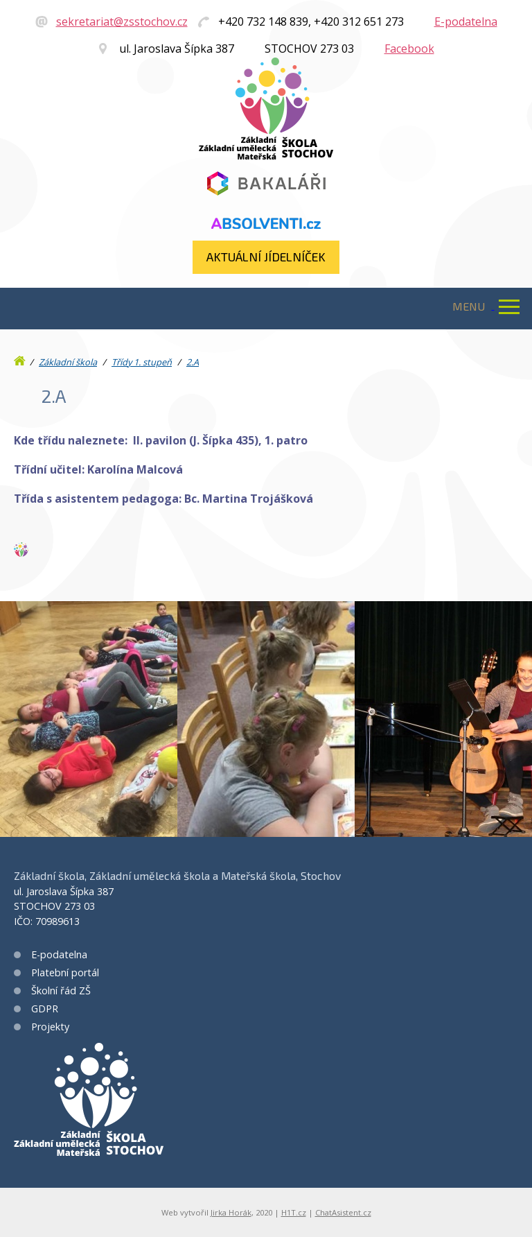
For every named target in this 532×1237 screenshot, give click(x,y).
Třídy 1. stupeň (142, 362)
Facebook (409, 48)
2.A (192, 362)
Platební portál (65, 972)
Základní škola (68, 362)
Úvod (21, 357)
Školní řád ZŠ (61, 990)
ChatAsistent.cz (343, 1212)
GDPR (44, 1008)
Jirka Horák (231, 1212)
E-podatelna (465, 21)
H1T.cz (293, 1212)
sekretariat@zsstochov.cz (122, 21)
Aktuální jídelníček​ (266, 256)
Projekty (50, 1026)
